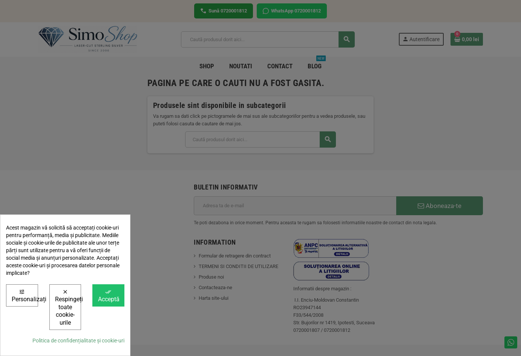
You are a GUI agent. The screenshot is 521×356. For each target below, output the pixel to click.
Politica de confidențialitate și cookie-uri (78, 341)
